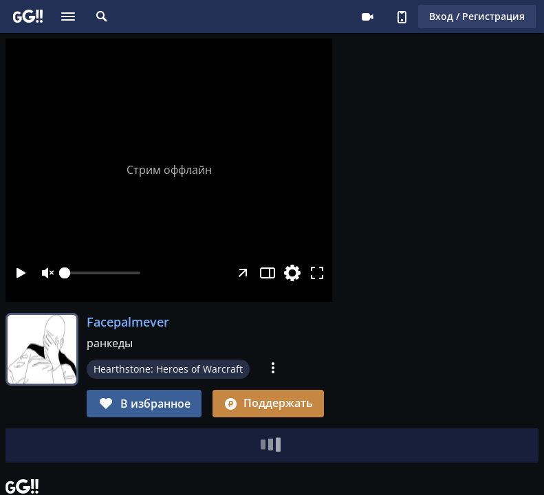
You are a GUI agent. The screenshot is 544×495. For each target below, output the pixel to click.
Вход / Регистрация (477, 16)
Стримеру (367, 16)
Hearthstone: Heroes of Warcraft (168, 368)
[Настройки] (292, 273)
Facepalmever (128, 322)
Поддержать (268, 402)
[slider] (102, 273)
